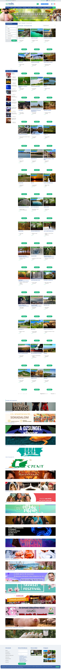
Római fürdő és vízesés (48, 62)
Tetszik (33, 654)
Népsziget (46, 378)
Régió (11, 7)
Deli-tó (32, 182)
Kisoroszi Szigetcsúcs (35, 86)
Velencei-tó (20, 158)
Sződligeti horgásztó (35, 134)
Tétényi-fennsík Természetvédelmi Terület (36, 305)
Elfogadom (57, 666)
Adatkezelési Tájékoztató (22, 661)
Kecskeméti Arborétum (48, 280)
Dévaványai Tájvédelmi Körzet (22, 87)
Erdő (51, 198)
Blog (54, 7)
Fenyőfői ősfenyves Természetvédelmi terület (49, 256)
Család (44, 7)
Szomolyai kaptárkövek (23, 134)
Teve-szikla (20, 110)
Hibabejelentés (7, 653)
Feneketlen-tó (34, 378)
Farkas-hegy (20, 182)
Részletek (24, 49)
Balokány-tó (20, 329)
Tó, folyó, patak (21, 30)
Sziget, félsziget (34, 30)
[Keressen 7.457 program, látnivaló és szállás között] (27, 4)
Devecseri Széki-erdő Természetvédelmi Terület (23, 256)
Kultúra (34, 7)
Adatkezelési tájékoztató (9, 655)
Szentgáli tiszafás (47, 110)
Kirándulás (40, 7)
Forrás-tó (46, 134)
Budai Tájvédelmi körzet (23, 353)
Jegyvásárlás (53, 0)
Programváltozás (8, 658)
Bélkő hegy (33, 329)
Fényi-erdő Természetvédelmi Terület (23, 280)
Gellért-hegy (21, 378)
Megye (15, 7)
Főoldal (19, 23)
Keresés (14, 40)
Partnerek (7, 660)
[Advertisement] (11, 56)
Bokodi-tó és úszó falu (48, 329)
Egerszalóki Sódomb (35, 62)
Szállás (7, 7)
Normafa (45, 353)
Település (19, 7)
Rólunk (6, 650)
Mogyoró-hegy (46, 305)
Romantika (49, 7)
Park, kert (33, 347)
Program (24, 7)
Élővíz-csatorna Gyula (48, 182)
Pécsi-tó (45, 86)
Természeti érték (21, 29)
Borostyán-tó (34, 158)
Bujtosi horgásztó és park (36, 353)
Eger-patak (20, 62)
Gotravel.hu (36, 650)
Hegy (38, 296)
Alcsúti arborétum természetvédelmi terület (23, 305)
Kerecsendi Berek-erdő (35, 280)
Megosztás (39, 654)
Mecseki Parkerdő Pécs (35, 231)
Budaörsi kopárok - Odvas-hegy (49, 159)
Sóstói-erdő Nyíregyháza (49, 231)
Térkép (48, 0)
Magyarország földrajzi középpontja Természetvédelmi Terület (36, 111)
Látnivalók (23, 23)
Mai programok (43, 0)
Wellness (30, 7)
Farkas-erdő (20, 231)
